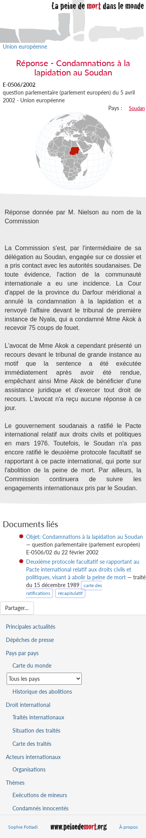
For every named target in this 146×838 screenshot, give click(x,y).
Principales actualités (30, 626)
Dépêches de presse (30, 639)
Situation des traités (36, 730)
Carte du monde (31, 665)
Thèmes (15, 782)
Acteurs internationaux (33, 757)
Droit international (28, 704)
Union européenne (25, 46)
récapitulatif (70, 593)
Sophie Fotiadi (23, 827)
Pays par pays (22, 653)
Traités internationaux (38, 717)
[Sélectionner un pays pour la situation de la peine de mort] (44, 679)
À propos (128, 827)
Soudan (137, 108)
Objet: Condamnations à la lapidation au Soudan (84, 536)
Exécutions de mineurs (39, 795)
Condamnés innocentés (40, 808)
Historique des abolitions (42, 691)
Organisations (29, 769)
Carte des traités (31, 743)
